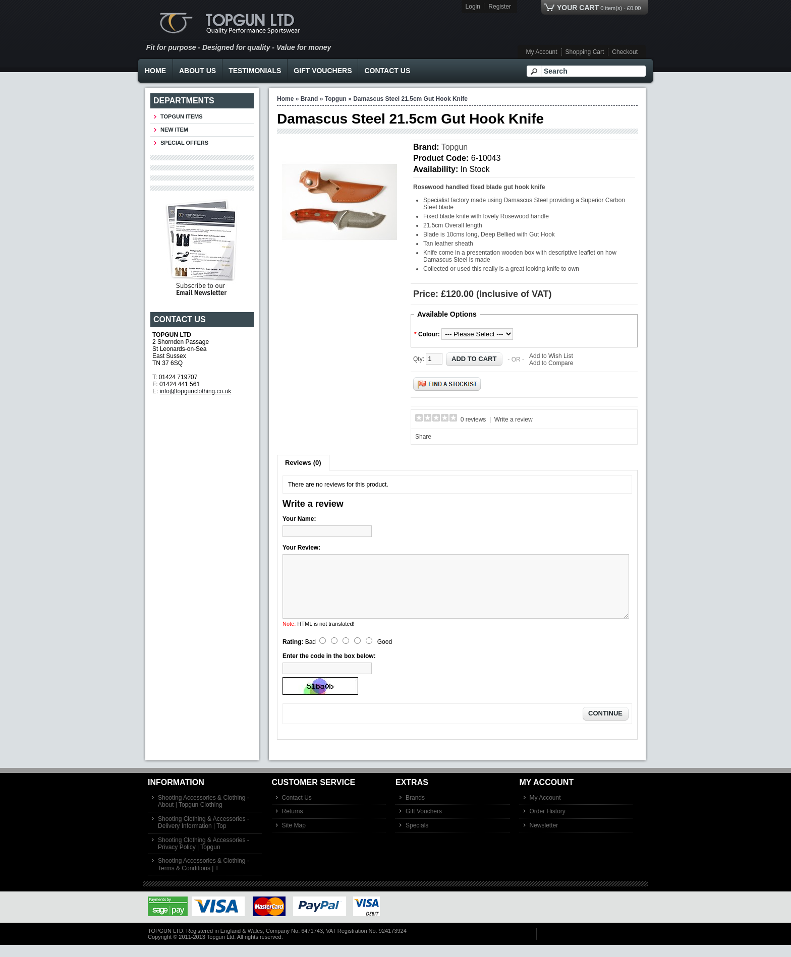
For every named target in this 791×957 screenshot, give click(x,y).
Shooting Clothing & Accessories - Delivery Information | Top (203, 834)
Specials (417, 837)
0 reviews (473, 419)
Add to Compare (551, 363)
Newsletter (544, 837)
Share (423, 436)
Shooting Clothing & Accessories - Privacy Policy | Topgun (203, 856)
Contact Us (387, 71)
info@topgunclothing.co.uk (196, 391)
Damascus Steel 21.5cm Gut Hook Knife (410, 98)
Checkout (625, 51)
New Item (174, 130)
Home (155, 71)
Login (473, 6)
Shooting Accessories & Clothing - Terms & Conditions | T (203, 876)
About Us (197, 71)
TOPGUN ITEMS (181, 116)
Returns (292, 823)
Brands (415, 809)
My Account (541, 51)
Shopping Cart (585, 51)
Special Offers (184, 143)
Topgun (336, 98)
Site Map (294, 837)
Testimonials (255, 71)
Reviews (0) (303, 462)
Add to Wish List (551, 356)
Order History (548, 823)
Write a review (513, 419)
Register (499, 6)
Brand (309, 98)
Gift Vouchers (323, 71)
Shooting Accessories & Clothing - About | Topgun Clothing (203, 813)
